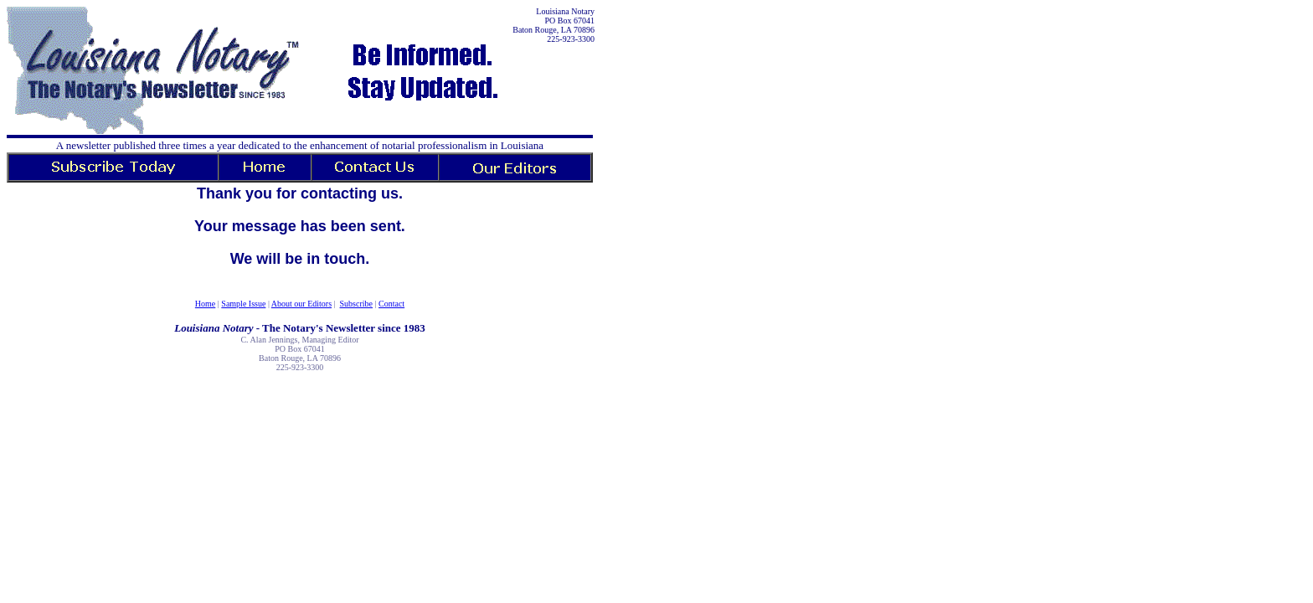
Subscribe (356, 303)
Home (205, 303)
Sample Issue (243, 303)
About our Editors (301, 303)
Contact (391, 303)
